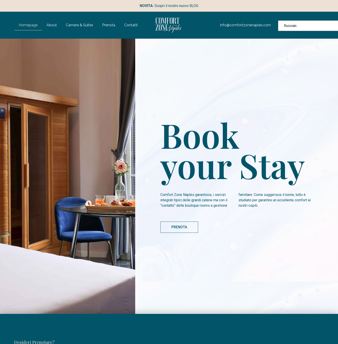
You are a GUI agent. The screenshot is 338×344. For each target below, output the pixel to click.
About (51, 25)
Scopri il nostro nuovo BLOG (169, 6)
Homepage (28, 25)
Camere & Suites (79, 25)
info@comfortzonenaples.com (245, 25)
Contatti (131, 25)
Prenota (108, 25)
